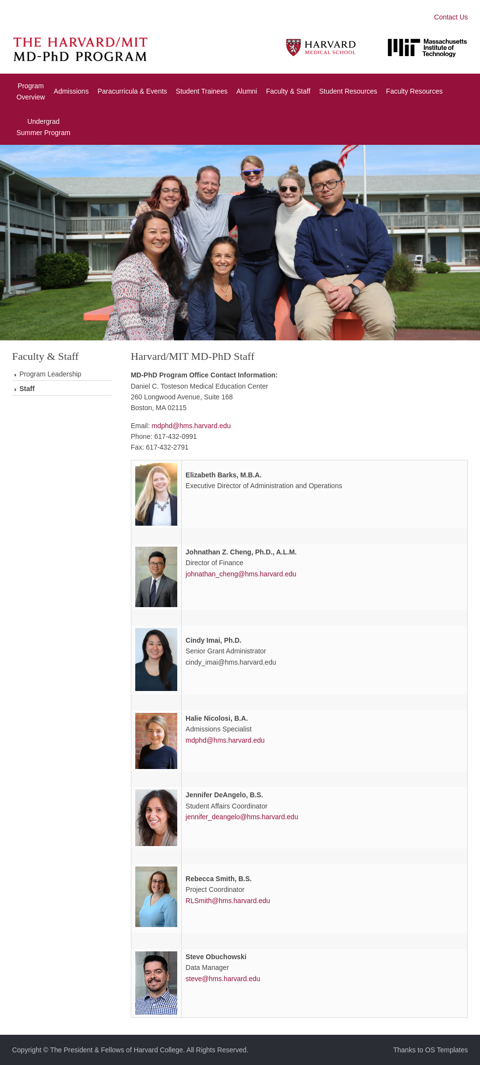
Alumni (246, 91)
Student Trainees (202, 91)
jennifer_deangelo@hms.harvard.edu (242, 817)
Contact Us (451, 17)
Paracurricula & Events (132, 91)
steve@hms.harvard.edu (223, 979)
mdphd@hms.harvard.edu (191, 426)
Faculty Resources (414, 91)
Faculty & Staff (288, 91)
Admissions (71, 91)
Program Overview (31, 91)
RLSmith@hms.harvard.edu (228, 901)
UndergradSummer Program (43, 127)
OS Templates (446, 1050)
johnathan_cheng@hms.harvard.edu (241, 574)
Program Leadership (51, 374)
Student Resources (348, 91)
